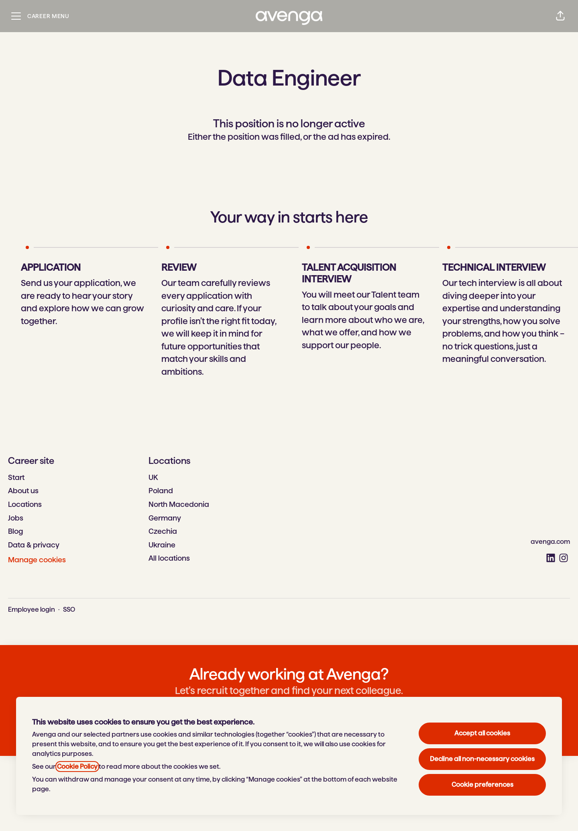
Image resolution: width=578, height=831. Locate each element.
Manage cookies (37, 559)
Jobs (15, 518)
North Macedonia (179, 504)
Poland (161, 490)
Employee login (31, 609)
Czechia (163, 531)
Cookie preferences (482, 784)
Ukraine (162, 545)
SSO (69, 609)
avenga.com (550, 541)
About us (23, 490)
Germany (165, 518)
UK (153, 477)
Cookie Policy (77, 766)
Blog (15, 531)
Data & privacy (33, 545)
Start (16, 477)
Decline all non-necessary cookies (482, 759)
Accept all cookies (482, 733)
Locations (25, 504)
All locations (169, 558)
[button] (560, 16)
